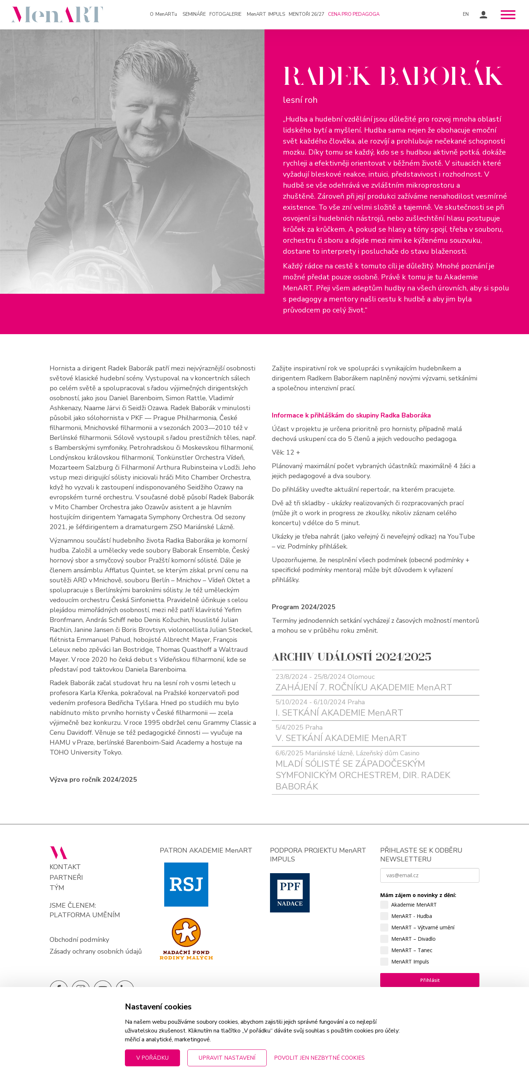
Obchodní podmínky (79, 939)
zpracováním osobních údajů (416, 1042)
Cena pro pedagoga (353, 14)
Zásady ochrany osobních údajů (96, 951)
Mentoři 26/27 (306, 14)
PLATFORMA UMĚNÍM (85, 915)
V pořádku (152, 1058)
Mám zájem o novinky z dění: (418, 895)
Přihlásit (430, 980)
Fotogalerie (225, 14)
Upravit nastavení (227, 1058)
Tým (57, 888)
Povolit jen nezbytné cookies (319, 1058)
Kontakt (65, 867)
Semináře (194, 14)
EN (466, 14)
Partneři (66, 878)
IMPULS (266, 14)
